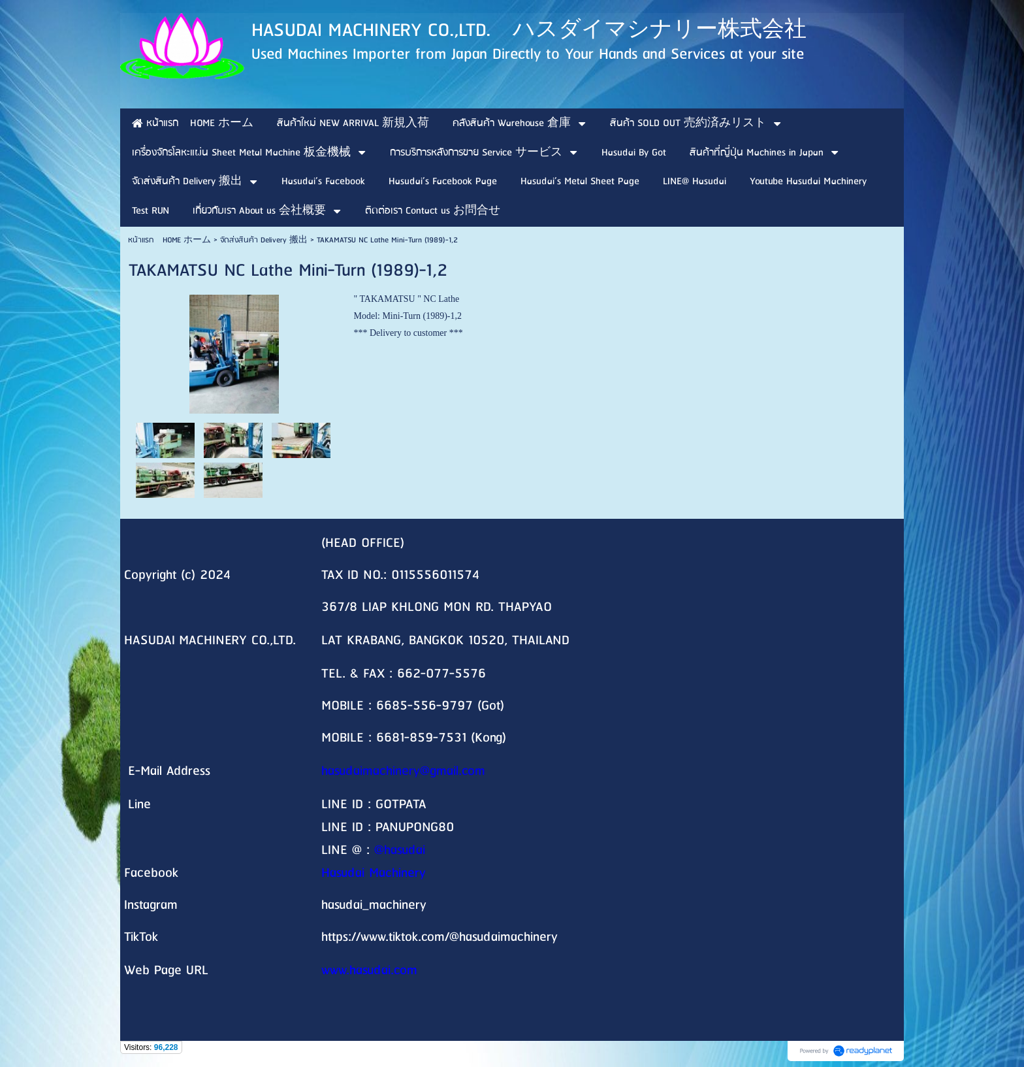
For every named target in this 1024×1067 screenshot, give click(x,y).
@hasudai (399, 850)
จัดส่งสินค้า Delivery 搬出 (264, 240)
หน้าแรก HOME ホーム (169, 240)
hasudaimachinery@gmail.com (403, 771)
